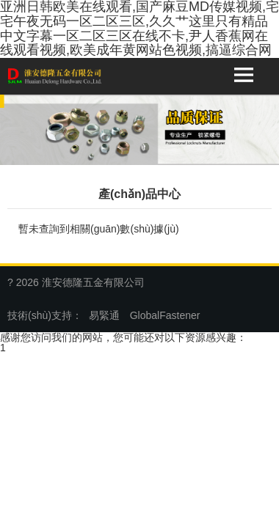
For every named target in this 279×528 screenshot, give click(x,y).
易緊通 (104, 315)
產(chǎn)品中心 (139, 194)
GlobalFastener (165, 315)
